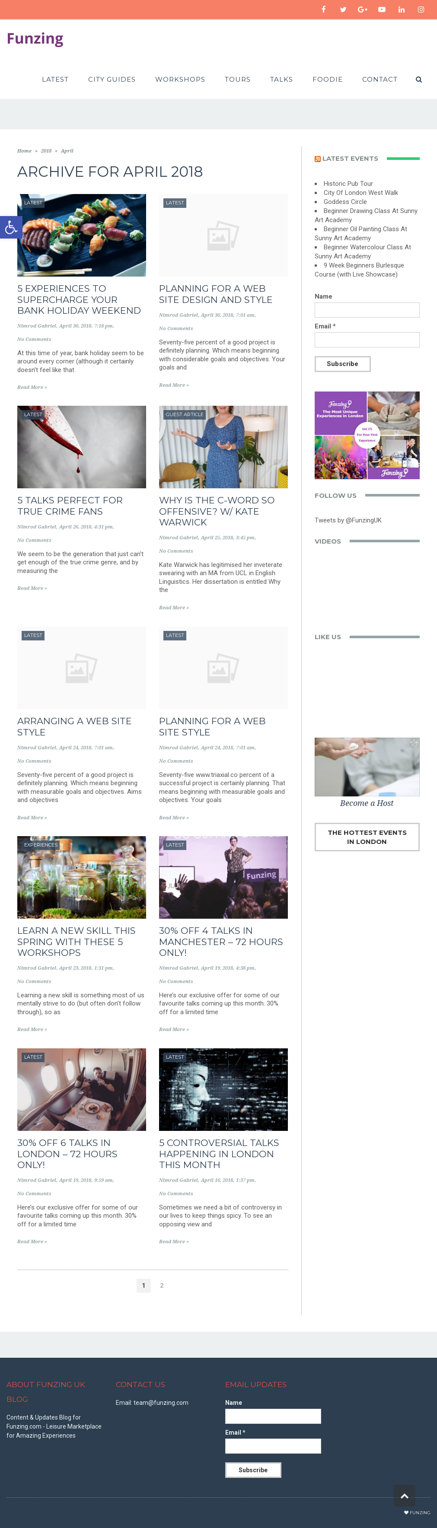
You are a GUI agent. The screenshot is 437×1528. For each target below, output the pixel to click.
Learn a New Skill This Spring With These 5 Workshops (76, 941)
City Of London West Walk (361, 193)
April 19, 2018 (217, 968)
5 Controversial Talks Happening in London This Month (219, 1153)
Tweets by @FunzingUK (348, 520)
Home (24, 151)
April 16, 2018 (217, 1180)
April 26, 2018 (75, 527)
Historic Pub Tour (348, 184)
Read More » (32, 387)
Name (323, 296)
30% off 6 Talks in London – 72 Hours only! (67, 1153)
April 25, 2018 (217, 538)
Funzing (420, 1512)
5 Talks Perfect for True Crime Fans (70, 505)
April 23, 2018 (75, 968)
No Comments (34, 339)
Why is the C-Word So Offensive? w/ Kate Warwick (217, 511)
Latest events (350, 158)
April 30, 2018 (75, 326)
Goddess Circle (345, 202)
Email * (325, 326)
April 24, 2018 (75, 748)
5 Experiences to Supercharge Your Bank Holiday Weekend (79, 299)
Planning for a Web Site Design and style (216, 294)
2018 (46, 151)
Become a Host (367, 803)
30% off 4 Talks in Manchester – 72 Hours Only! (221, 941)
